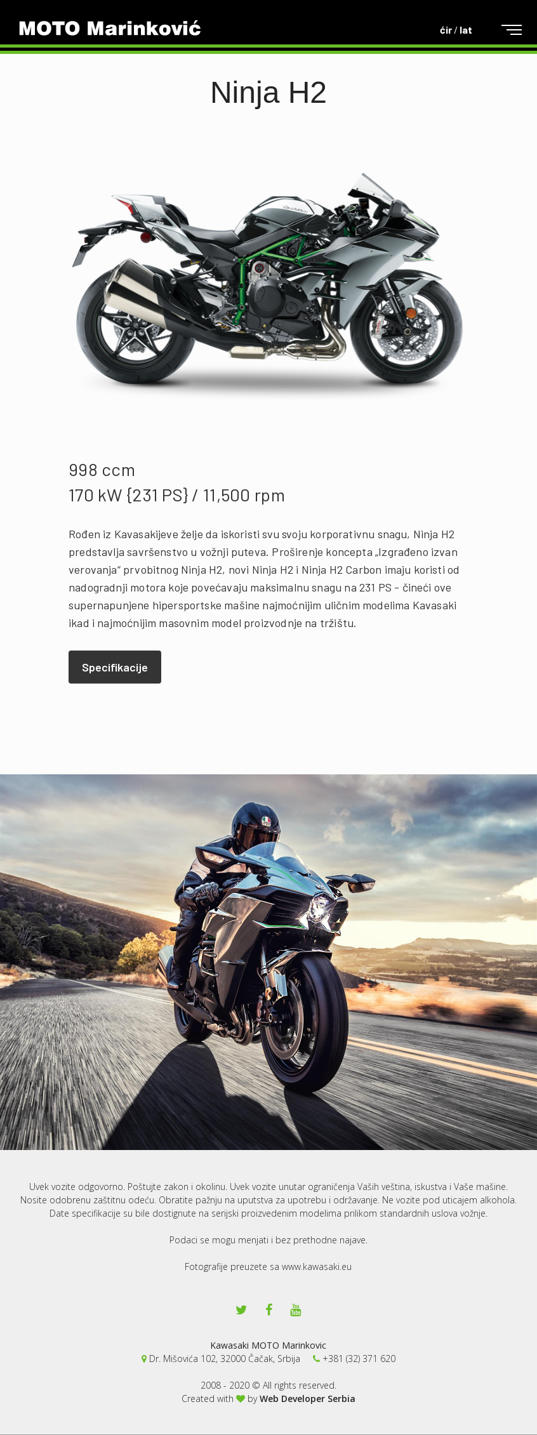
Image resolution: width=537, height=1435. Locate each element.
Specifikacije (115, 667)
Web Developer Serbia (307, 1398)
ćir (446, 29)
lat (466, 29)
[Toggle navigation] (501, 30)
